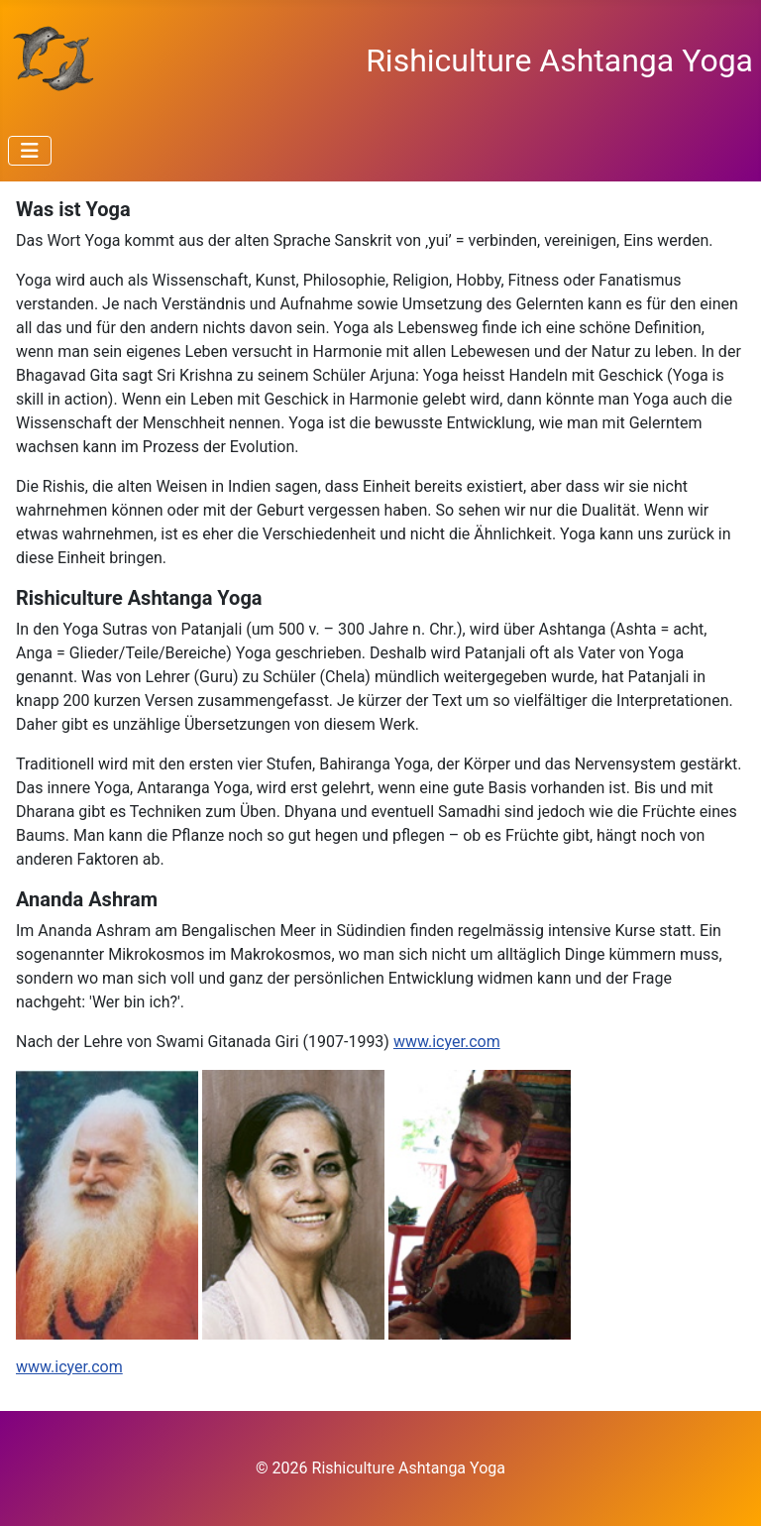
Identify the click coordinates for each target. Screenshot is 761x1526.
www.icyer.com (446, 1041)
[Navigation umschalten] (30, 151)
